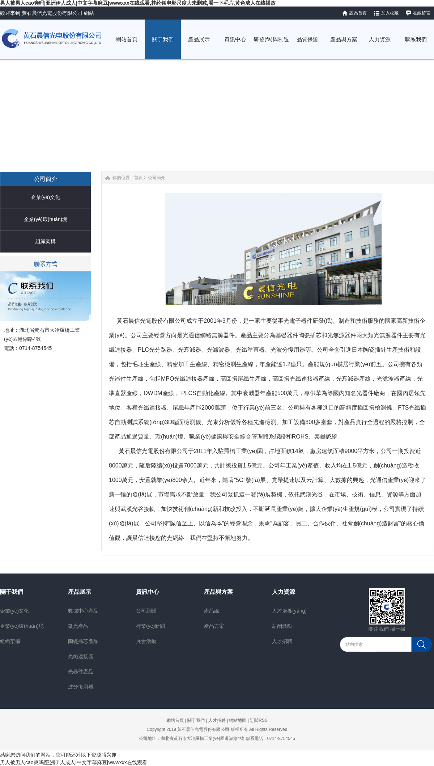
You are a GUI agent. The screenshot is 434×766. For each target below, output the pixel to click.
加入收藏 (390, 13)
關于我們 (11, 592)
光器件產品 (80, 671)
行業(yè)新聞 (150, 626)
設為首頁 (358, 13)
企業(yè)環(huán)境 (46, 219)
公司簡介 (156, 177)
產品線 (211, 611)
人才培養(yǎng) (289, 611)
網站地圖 (237, 720)
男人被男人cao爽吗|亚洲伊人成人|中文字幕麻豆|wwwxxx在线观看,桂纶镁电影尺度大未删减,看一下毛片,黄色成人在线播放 (138, 3)
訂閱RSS (259, 720)
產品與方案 (218, 592)
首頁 (138, 177)
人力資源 (283, 592)
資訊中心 (147, 592)
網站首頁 (175, 720)
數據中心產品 (83, 611)
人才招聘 (282, 641)
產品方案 (214, 626)
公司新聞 (146, 611)
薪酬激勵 (282, 626)
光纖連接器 (80, 656)
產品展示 (79, 592)
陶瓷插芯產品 (83, 641)
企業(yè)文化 (45, 197)
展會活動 (146, 641)
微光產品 (78, 626)
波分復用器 (80, 687)
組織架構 (45, 241)
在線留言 (421, 13)
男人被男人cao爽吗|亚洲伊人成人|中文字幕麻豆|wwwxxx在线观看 (73, 762)
